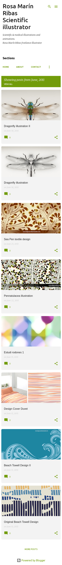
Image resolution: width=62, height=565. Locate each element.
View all (8, 84)
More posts (31, 549)
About (20, 67)
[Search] (49, 7)
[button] (56, 137)
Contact (36, 67)
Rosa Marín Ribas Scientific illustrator (18, 16)
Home (6, 67)
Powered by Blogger (31, 560)
